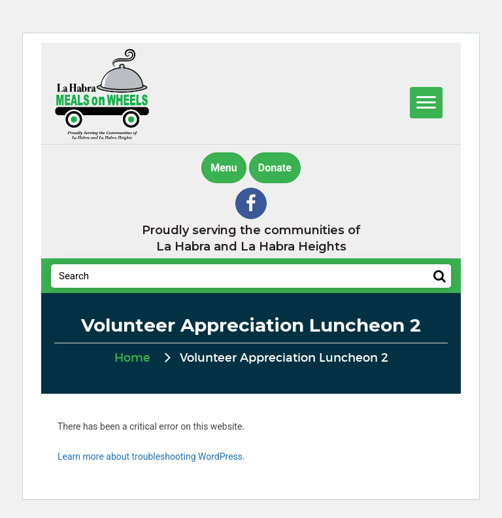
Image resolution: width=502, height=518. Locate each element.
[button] (251, 203)
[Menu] (426, 103)
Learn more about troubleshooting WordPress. (151, 456)
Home (132, 358)
